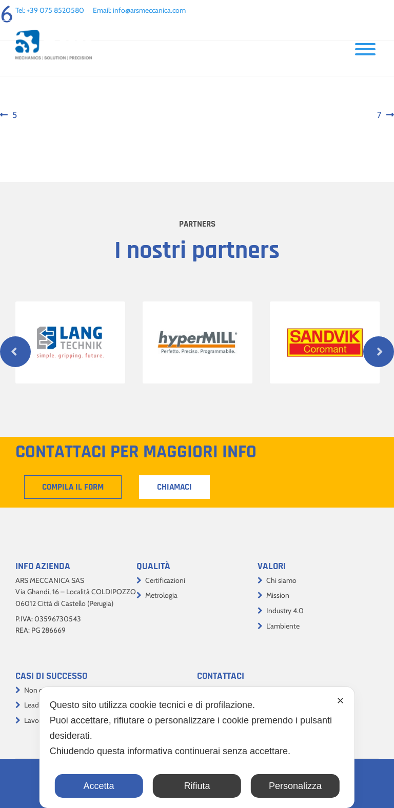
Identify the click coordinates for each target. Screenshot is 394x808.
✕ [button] (340, 701)
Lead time (39, 705)
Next (378, 351)
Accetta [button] (99, 786)
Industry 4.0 (285, 610)
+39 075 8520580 (55, 10)
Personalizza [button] (295, 786)
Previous (15, 351)
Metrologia (161, 595)
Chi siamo (281, 580)
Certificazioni (165, 580)
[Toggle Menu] (365, 49)
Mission (277, 595)
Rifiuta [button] (197, 786)
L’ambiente (283, 626)
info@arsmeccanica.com (149, 10)
